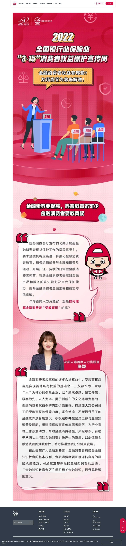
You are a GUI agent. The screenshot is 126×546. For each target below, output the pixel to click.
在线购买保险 (42, 516)
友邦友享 (66, 526)
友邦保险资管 (96, 529)
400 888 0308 (96, 522)
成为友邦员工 (67, 529)
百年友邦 (35, 3)
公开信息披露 (57, 3)
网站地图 (41, 529)
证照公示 (66, 516)
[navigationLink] (14, 3)
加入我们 (49, 3)
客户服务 (42, 3)
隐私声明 (43, 541)
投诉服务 (41, 526)
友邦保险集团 (18, 522)
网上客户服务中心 (44, 519)
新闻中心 (66, 519)
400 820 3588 (96, 518)
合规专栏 (66, 522)
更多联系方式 (96, 526)
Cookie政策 (36, 541)
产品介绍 (21, 3)
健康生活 (28, 3)
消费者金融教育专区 (44, 522)
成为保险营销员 (68, 532)
